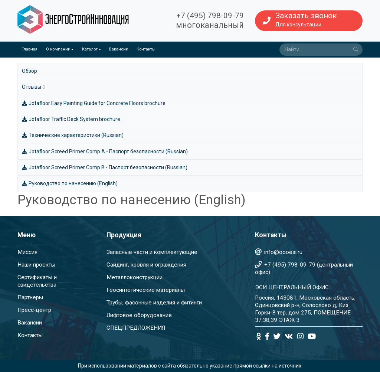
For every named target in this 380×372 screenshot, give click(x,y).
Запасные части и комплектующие (152, 252)
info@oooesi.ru (283, 252)
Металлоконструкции (135, 277)
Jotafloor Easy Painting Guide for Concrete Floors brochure (94, 103)
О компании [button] (58, 49)
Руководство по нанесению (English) (70, 183)
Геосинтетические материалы (146, 290)
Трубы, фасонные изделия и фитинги (154, 302)
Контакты (146, 49)
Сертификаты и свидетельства (37, 281)
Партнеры (30, 297)
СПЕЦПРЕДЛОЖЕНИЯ (136, 327)
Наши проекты (36, 264)
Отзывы (33, 87)
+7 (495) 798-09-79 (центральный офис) (304, 268)
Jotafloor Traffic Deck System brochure (71, 119)
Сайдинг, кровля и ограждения (146, 264)
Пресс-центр (34, 310)
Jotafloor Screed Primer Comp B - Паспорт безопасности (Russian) (104, 167)
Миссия (27, 252)
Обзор (29, 71)
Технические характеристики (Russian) (73, 135)
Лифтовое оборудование (139, 315)
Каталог (90, 49)
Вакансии (118, 49)
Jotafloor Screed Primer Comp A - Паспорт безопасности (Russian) (105, 151)
